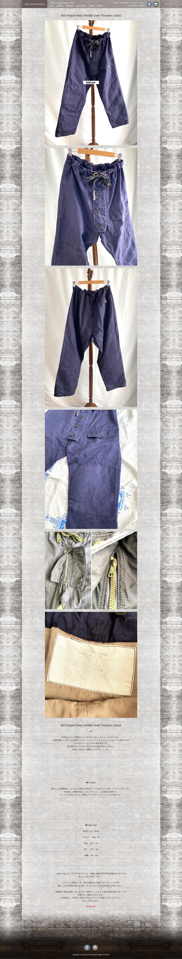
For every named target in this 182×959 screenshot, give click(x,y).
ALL (52, 6)
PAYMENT (124, 3)
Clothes (59, 6)
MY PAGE (132, 6)
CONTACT (134, 3)
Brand (91, 6)
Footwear (69, 6)
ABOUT (116, 3)
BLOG (142, 3)
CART (141, 6)
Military (100, 6)
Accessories (81, 6)
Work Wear (55, 11)
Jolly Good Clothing (35, 4)
